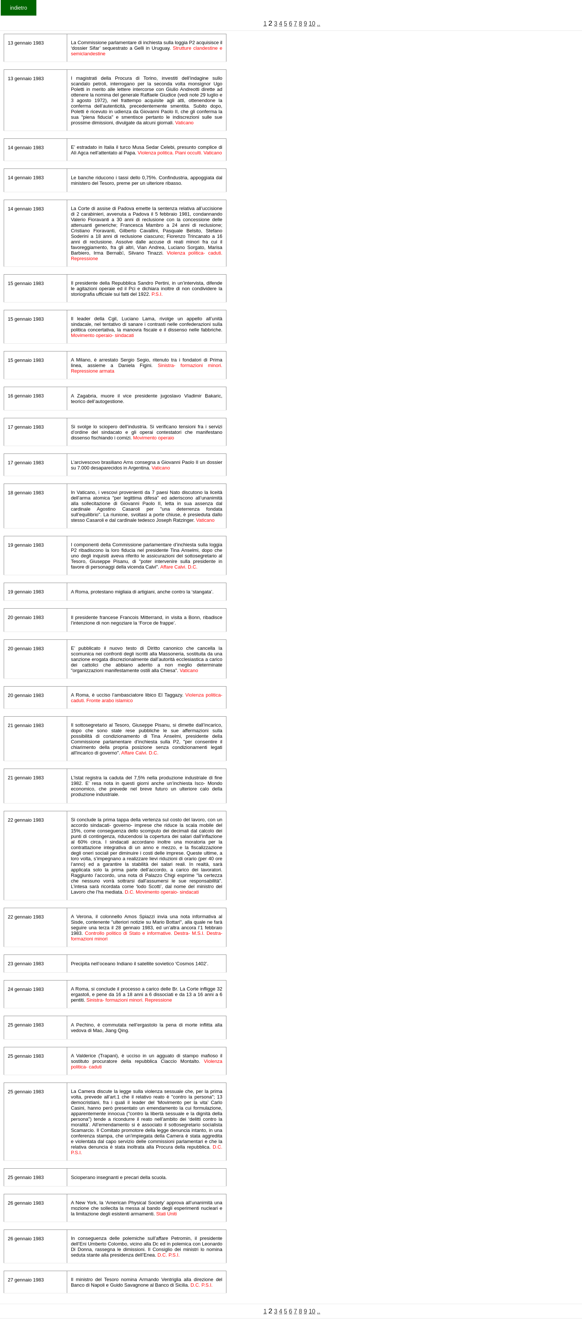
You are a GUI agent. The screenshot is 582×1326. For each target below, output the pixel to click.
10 (312, 23)
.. (318, 23)
